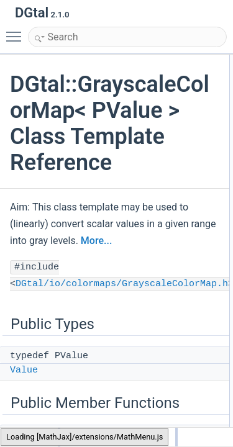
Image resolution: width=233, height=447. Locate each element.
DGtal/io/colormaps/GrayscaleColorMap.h (122, 284)
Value (24, 370)
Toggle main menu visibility (16, 31)
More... (96, 240)
